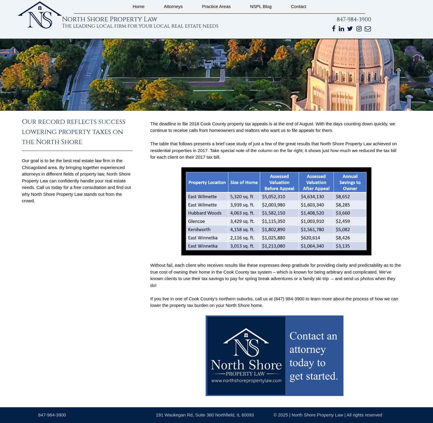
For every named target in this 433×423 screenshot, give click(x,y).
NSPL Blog (261, 6)
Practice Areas (216, 6)
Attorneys (173, 6)
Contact (298, 6)
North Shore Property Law (110, 19)
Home (138, 6)
